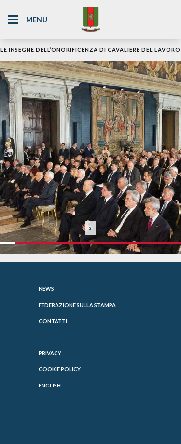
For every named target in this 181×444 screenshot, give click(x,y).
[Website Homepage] (91, 19)
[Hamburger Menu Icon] (13, 19)
